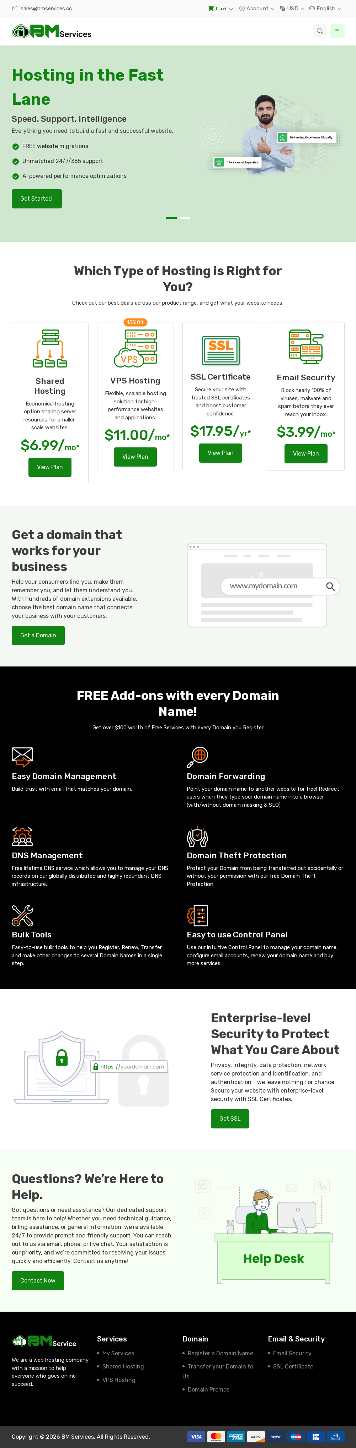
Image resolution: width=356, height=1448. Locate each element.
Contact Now (37, 1280)
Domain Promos (208, 1389)
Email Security (292, 1353)
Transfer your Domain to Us (217, 1371)
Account (254, 8)
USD (290, 8)
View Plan (50, 467)
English (323, 8)
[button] (171, 218)
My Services (118, 1353)
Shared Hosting (123, 1366)
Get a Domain (38, 635)
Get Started (36, 198)
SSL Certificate (293, 1366)
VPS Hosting (119, 1380)
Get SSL (230, 1118)
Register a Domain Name (220, 1353)
